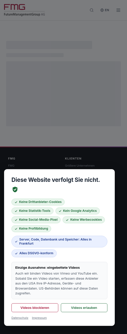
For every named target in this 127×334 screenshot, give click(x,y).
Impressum (39, 318)
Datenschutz (19, 318)
